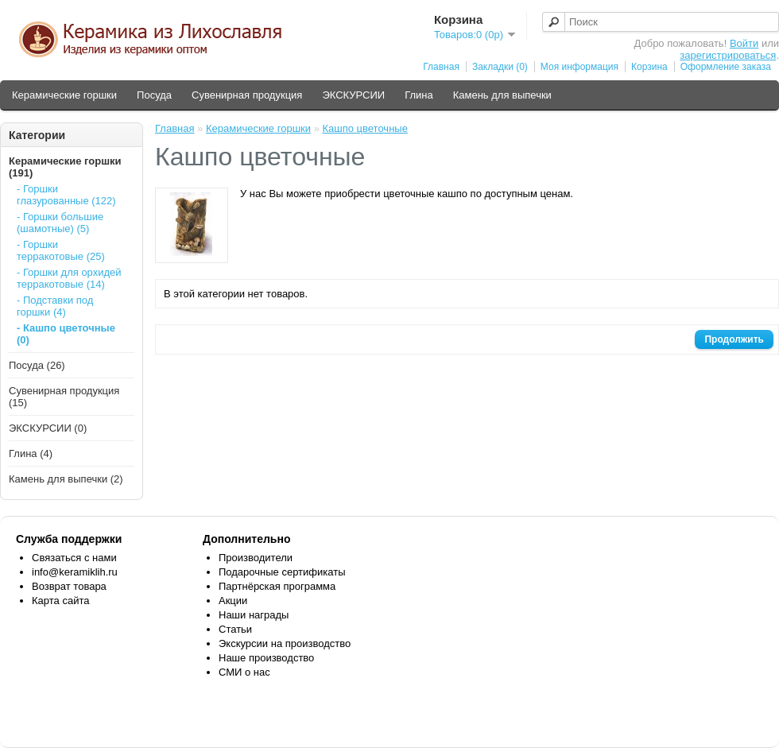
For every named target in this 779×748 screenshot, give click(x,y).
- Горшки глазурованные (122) (66, 195)
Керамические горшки (64, 95)
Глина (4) (30, 453)
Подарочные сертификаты (282, 572)
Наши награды (254, 615)
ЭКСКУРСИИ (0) (48, 428)
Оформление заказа (725, 66)
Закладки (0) (500, 66)
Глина (419, 95)
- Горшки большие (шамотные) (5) (60, 222)
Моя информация (579, 66)
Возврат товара (69, 586)
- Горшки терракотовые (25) (61, 250)
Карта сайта (60, 601)
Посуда (154, 95)
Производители (256, 558)
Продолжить (734, 339)
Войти (744, 43)
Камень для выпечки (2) (66, 479)
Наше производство (266, 658)
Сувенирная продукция (247, 95)
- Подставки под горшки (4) (55, 306)
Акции (233, 601)
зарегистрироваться (728, 55)
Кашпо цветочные (364, 128)
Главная (441, 66)
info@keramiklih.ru (75, 572)
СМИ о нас (244, 672)
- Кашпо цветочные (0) (66, 334)
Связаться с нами (74, 558)
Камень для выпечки (502, 95)
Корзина (649, 66)
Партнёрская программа (277, 586)
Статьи (235, 629)
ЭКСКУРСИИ (353, 95)
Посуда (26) (37, 365)
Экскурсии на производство (285, 643)
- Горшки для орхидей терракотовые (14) (69, 278)
